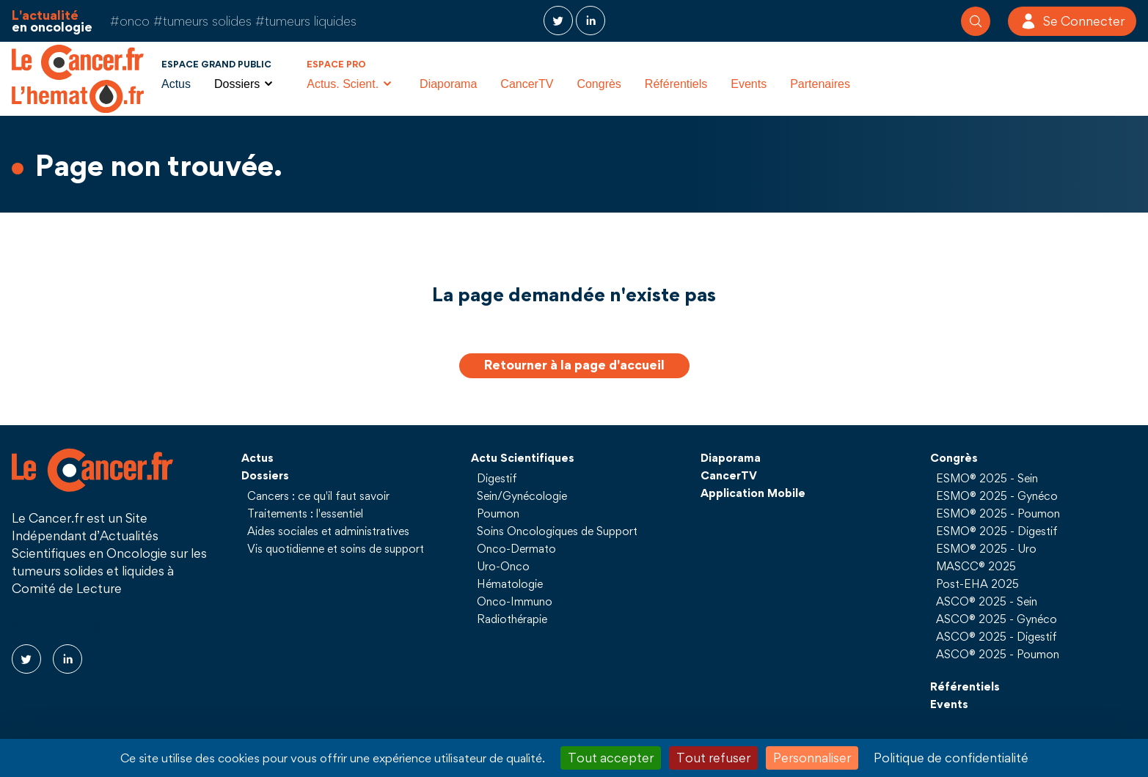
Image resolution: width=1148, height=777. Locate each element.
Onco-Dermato (516, 548)
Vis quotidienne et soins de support (335, 548)
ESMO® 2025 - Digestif (997, 530)
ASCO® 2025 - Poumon (997, 653)
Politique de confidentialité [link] (951, 757)
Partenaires (820, 84)
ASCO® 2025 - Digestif (996, 636)
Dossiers (265, 475)
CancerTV (526, 84)
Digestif (497, 478)
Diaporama (448, 84)
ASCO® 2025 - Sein (986, 601)
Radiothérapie (512, 618)
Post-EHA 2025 (977, 583)
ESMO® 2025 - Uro (986, 548)
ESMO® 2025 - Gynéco (997, 495)
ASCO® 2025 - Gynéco (996, 618)
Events (749, 84)
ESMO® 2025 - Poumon (998, 513)
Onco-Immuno (514, 601)
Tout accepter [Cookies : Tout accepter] (611, 757)
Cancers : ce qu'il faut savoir (318, 495)
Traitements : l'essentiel (305, 513)
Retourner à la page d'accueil (574, 364)
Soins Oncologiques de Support (557, 530)
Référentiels (676, 84)
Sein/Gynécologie (522, 495)
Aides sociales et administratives (328, 530)
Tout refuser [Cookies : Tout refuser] (713, 757)
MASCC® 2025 (976, 565)
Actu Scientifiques (522, 457)
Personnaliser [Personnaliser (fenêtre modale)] (812, 757)
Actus (176, 84)
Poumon (498, 513)
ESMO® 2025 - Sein (987, 478)
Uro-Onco (503, 565)
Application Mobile (753, 492)
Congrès (599, 84)
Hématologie (510, 583)
